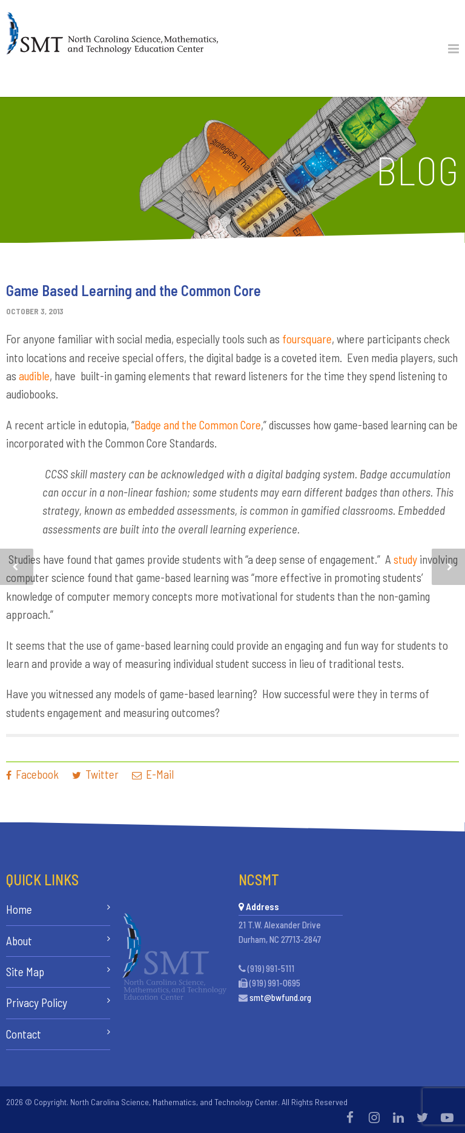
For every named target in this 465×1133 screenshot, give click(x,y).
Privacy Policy (36, 1002)
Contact (23, 1034)
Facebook (32, 774)
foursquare (307, 339)
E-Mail (153, 774)
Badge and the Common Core (197, 425)
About (19, 941)
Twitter (95, 774)
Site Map (25, 972)
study (405, 559)
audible (34, 376)
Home (19, 909)
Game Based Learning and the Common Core (133, 290)
